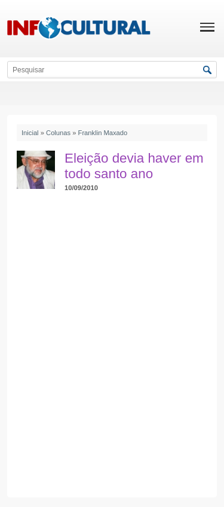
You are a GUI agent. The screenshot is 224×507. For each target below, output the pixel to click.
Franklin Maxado (103, 132)
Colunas (58, 132)
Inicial (30, 132)
